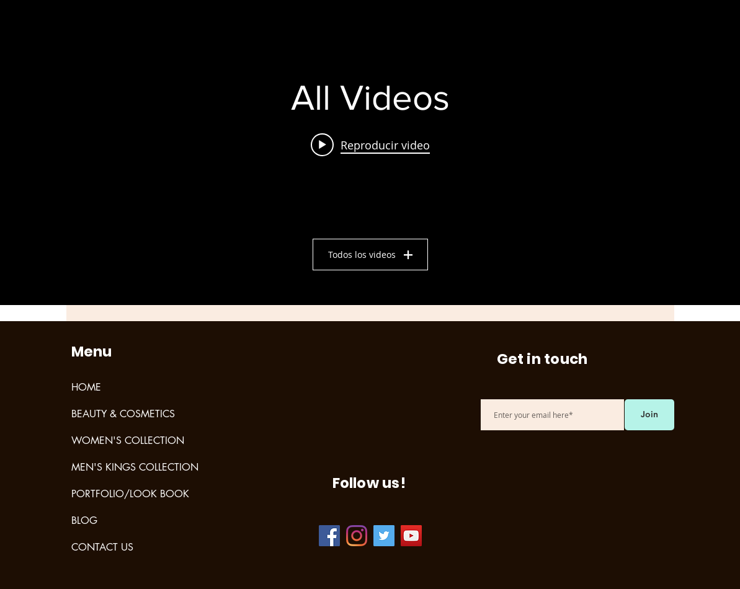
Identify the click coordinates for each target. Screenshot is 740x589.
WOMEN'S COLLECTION (127, 440)
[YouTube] (411, 535)
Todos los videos (370, 254)
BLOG (84, 520)
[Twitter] (384, 535)
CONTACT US (102, 547)
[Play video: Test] (370, 144)
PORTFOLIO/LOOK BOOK (130, 493)
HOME (86, 387)
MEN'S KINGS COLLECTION (134, 467)
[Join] (649, 414)
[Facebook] (329, 535)
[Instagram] (356, 535)
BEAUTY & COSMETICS (123, 413)
